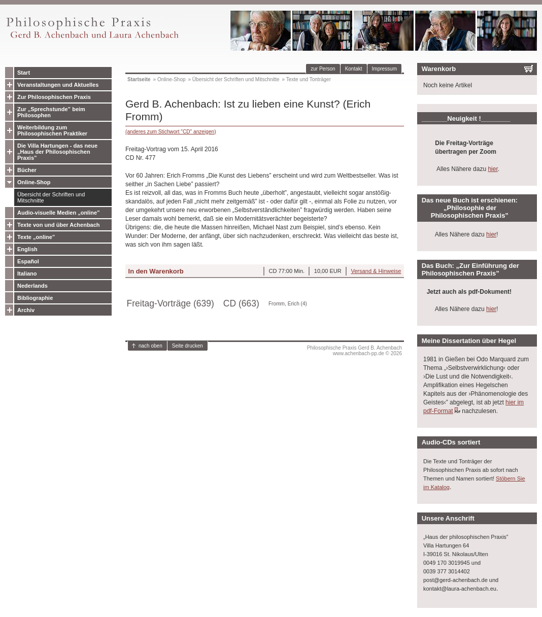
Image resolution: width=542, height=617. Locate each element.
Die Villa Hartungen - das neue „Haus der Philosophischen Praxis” (57, 152)
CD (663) (241, 303)
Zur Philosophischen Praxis (54, 97)
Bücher (27, 170)
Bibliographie (35, 298)
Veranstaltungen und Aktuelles (57, 85)
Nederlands (32, 286)
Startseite (139, 79)
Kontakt (353, 69)
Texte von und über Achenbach (58, 225)
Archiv (26, 310)
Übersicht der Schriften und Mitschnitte (51, 197)
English (27, 249)
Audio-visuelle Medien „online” (58, 213)
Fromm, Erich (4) (287, 303)
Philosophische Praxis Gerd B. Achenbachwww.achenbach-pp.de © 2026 (354, 350)
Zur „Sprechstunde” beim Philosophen (51, 112)
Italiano (27, 273)
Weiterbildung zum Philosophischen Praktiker (52, 130)
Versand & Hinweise (376, 271)
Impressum (384, 69)
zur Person (323, 69)
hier (492, 169)
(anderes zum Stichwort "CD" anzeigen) (170, 131)
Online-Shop (33, 182)
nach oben (150, 346)
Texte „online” (36, 237)
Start (23, 73)
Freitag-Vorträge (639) (170, 303)
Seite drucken (187, 346)
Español (28, 261)
